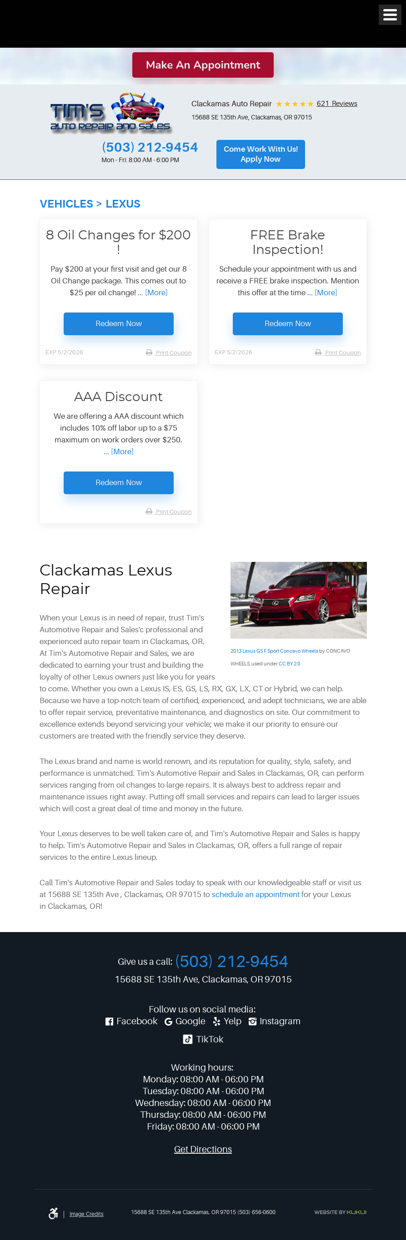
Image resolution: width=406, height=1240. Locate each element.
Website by (340, 1212)
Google (190, 1021)
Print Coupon (173, 353)
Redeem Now (118, 323)
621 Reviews (337, 104)
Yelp (232, 1021)
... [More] (152, 292)
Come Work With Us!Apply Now (261, 154)
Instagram (280, 1021)
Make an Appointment (203, 65)
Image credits (87, 1214)
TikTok (202, 1039)
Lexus (122, 204)
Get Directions (203, 1149)
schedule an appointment (256, 894)
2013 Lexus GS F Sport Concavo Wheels (274, 651)
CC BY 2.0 (289, 664)
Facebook (136, 1021)
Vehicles (66, 204)
